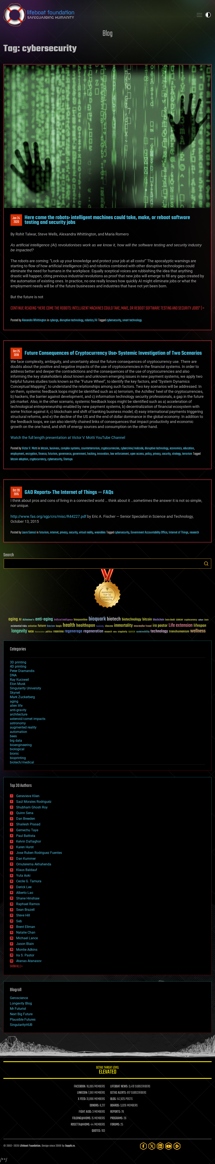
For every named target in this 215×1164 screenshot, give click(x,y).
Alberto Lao (24, 893)
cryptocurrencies (110, 448)
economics (176, 448)
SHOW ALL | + (16, 966)
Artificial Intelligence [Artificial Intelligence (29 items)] (63, 620)
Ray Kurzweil (19, 680)
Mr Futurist (18, 1009)
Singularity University (25, 688)
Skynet (15, 693)
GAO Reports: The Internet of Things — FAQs (69, 492)
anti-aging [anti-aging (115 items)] (44, 619)
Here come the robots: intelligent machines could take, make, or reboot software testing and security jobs (107, 219)
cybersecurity (113, 320)
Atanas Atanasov (29, 961)
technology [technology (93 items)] (159, 631)
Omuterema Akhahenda (33, 864)
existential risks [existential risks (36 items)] (19, 626)
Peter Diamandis (22, 671)
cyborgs (54, 320)
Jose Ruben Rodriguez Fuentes (39, 853)
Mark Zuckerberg (22, 697)
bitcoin (44, 448)
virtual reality (86, 532)
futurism (52, 454)
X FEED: (82, 1099)
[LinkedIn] (160, 1146)
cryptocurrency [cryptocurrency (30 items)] (190, 620)
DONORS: (94, 1105)
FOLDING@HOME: (81, 1118)
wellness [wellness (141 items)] (198, 631)
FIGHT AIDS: (85, 1112)
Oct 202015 (16, 492)
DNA (13, 675)
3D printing (18, 662)
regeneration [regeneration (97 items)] (93, 631)
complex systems (70, 448)
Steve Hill (23, 915)
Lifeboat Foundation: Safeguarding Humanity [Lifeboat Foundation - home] (97, 14)
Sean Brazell (25, 910)
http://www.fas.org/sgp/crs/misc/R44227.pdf (48, 516)
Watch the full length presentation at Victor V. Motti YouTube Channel (67, 437)
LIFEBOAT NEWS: (119, 1086)
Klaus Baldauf (26, 870)
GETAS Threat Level (107, 1071)
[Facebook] (143, 1146)
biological (17, 749)
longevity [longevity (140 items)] (19, 631)
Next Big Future (21, 1014)
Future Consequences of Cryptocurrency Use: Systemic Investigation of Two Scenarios (113, 353)
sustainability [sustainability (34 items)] (142, 632)
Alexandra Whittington (34, 320)
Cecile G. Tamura (28, 881)
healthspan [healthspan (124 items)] (85, 625)
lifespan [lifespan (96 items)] (200, 625)
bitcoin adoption (19, 459)
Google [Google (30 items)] (59, 626)
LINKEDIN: (82, 1093)
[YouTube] (168, 1146)
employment (17, 454)
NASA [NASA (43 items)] (31, 631)
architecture (18, 714)
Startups (68, 459)
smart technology (132, 320)
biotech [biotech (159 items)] (114, 619)
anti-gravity (18, 710)
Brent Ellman (25, 927)
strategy (176, 454)
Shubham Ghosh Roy (32, 807)
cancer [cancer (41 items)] (179, 620)
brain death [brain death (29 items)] (170, 620)
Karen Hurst (25, 847)
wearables (100, 532)
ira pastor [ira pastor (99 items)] (160, 625)
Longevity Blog (21, 1003)
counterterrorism (90, 448)
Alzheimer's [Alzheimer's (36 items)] (28, 620)
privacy (157, 454)
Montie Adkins (26, 950)
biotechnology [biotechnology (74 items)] (131, 619)
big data (16, 741)
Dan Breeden (25, 819)
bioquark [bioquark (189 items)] (97, 619)
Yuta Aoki (23, 875)
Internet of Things (178, 532)
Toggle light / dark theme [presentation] (208, 15)
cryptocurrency (38, 459)
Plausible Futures (22, 1019)
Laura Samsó (29, 532)
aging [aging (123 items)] (13, 619)
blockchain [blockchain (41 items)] (158, 620)
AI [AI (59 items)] (20, 620)
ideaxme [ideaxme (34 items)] (109, 626)
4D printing (18, 666)
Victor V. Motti (29, 448)
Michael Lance (27, 938)
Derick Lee (23, 887)
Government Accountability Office (149, 532)
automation (18, 732)
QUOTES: (96, 1131)
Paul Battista (25, 836)
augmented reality (23, 727)
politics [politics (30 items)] (49, 632)
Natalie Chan (25, 932)
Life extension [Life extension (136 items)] (181, 625)
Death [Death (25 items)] (206, 620)
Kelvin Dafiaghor (28, 841)
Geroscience (19, 998)
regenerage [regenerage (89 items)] (73, 631)
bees (13, 736)
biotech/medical (22, 762)
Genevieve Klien (27, 796)
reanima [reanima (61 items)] (58, 631)
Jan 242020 (16, 220)
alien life (16, 706)
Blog (107, 34)
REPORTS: (115, 1112)
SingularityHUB (21, 1025)
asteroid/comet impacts (27, 719)
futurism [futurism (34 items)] (51, 626)
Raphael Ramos (28, 904)
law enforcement (119, 454)
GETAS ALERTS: (118, 1093)
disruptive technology (71, 320)
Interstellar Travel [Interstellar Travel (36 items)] (143, 626)
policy (148, 454)
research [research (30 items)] (108, 632)
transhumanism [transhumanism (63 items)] (179, 631)
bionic (14, 753)
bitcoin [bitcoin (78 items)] (147, 619)
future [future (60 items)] (42, 626)
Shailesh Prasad (28, 824)
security (166, 454)
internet (54, 532)
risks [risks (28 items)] (115, 632)
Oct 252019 (16, 353)
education (188, 448)
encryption (31, 454)
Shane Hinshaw (27, 898)
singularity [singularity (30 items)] (122, 632)
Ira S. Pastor (25, 955)
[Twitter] (151, 1146)
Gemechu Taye (27, 830)
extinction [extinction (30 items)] (32, 626)
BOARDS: (115, 1105)
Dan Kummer (26, 859)
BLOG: (113, 1099)
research (194, 532)
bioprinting (18, 758)
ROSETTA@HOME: (80, 1124)
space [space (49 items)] (131, 631)
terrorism (187, 454)
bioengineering (21, 745)
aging (14, 701)
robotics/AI (91, 320)
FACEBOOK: (80, 1086)
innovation (103, 454)
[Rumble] (177, 1146)
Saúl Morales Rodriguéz (33, 802)
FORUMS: (115, 1124)
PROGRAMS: (116, 1118)
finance (42, 454)
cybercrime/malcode (132, 448)
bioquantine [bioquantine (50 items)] (81, 619)
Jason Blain (25, 944)
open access (137, 454)
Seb (19, 921)
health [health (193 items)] (69, 625)
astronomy (18, 723)
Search (206, 564)
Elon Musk (17, 684)
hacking (91, 454)
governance (65, 454)
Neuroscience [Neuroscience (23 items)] (40, 632)
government (79, 454)
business (54, 448)
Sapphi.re (70, 1145)
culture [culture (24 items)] (200, 620)
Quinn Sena (24, 813)
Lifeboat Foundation (30, 1145)
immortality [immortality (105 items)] (123, 625)
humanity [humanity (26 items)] (100, 626)
